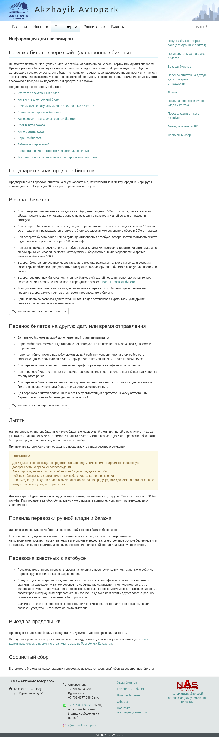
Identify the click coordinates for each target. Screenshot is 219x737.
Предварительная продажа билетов (187, 56)
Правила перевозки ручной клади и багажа (187, 103)
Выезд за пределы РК (183, 126)
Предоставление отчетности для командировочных (53, 150)
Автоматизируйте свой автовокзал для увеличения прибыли (187, 693)
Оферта (122, 701)
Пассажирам (66, 27)
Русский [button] (203, 26)
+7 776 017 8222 (79, 705)
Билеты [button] (119, 27)
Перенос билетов (30, 138)
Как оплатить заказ (31, 131)
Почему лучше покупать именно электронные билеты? (56, 106)
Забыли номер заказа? (33, 144)
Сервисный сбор (179, 135)
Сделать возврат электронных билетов (39, 311)
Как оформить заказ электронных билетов (47, 118)
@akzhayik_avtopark (82, 725)
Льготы (173, 92)
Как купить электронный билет (39, 99)
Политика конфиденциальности (132, 710)
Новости (40, 27)
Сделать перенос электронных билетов (39, 405)
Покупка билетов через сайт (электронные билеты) (187, 43)
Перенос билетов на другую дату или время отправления (187, 79)
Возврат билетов (179, 66)
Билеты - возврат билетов (119, 282)
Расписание (94, 27)
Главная (19, 27)
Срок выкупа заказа (31, 125)
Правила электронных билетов (39, 112)
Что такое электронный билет (38, 93)
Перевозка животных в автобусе (183, 116)
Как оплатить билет (130, 689)
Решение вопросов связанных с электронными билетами (57, 157)
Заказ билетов (127, 682)
